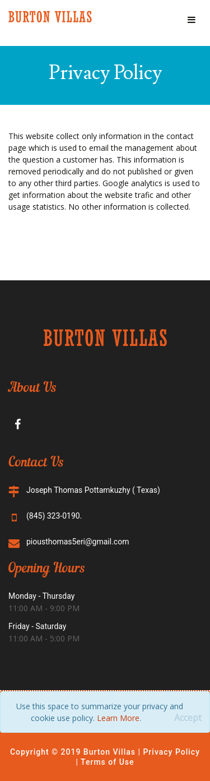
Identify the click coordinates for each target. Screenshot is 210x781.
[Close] (188, 717)
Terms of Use (106, 761)
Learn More (118, 718)
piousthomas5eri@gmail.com (77, 541)
